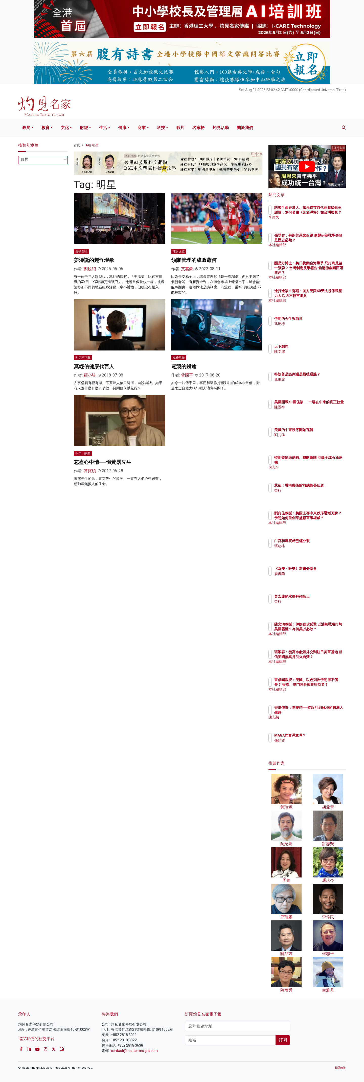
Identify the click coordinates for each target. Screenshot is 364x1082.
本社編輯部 (313, 249)
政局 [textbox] (24, 159)
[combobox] (43, 160)
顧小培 (90, 375)
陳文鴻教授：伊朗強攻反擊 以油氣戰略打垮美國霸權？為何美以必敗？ (324, 628)
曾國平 (187, 375)
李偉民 (309, 222)
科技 (161, 127)
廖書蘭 (309, 578)
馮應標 (309, 324)
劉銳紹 (90, 268)
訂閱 (283, 1040)
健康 (122, 127)
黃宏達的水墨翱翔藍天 (321, 596)
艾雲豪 (187, 268)
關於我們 (245, 127)
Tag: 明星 (92, 145)
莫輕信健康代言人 (94, 366)
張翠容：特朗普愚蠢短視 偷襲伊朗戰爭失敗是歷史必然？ (323, 239)
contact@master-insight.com (134, 1051)
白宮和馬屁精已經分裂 (321, 541)
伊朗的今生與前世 (318, 319)
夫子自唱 (81, 251)
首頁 (77, 145)
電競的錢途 (183, 366)
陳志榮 (309, 717)
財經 (84, 127)
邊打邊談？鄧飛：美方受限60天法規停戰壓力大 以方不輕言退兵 (323, 295)
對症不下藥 (82, 358)
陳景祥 (309, 412)
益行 (307, 495)
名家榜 (198, 127)
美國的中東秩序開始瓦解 (323, 430)
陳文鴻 (309, 351)
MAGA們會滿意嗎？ (319, 735)
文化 (65, 127)
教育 (45, 127)
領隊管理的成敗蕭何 (194, 260)
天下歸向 (311, 346)
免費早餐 (179, 358)
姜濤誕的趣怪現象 (94, 260)
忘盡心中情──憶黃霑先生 (102, 462)
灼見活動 (221, 127)
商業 (142, 127)
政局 (26, 127)
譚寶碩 (90, 470)
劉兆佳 (309, 435)
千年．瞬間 (82, 453)
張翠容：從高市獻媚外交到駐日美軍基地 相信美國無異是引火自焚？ (324, 656)
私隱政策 (340, 1067)
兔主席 (309, 384)
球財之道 (179, 251)
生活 (103, 127)
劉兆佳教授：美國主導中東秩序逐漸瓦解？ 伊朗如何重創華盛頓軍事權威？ (324, 517)
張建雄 (309, 546)
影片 (180, 127)
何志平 (309, 467)
